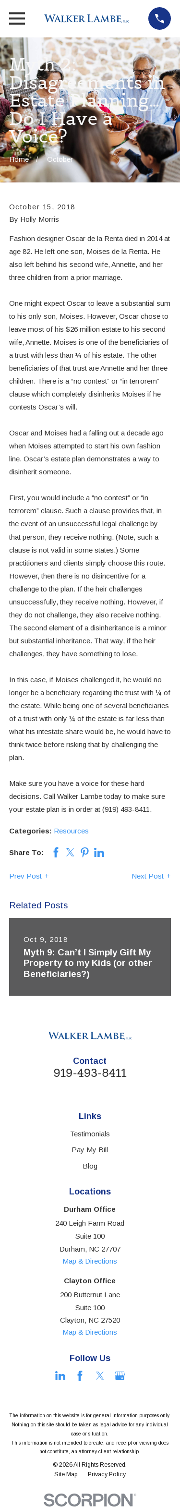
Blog (90, 1166)
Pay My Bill (90, 1149)
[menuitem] (66, 1475)
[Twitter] (100, 1376)
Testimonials (90, 1134)
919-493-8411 (90, 1073)
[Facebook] (80, 1376)
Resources (71, 831)
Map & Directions (89, 1261)
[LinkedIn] (60, 1376)
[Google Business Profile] (120, 1376)
